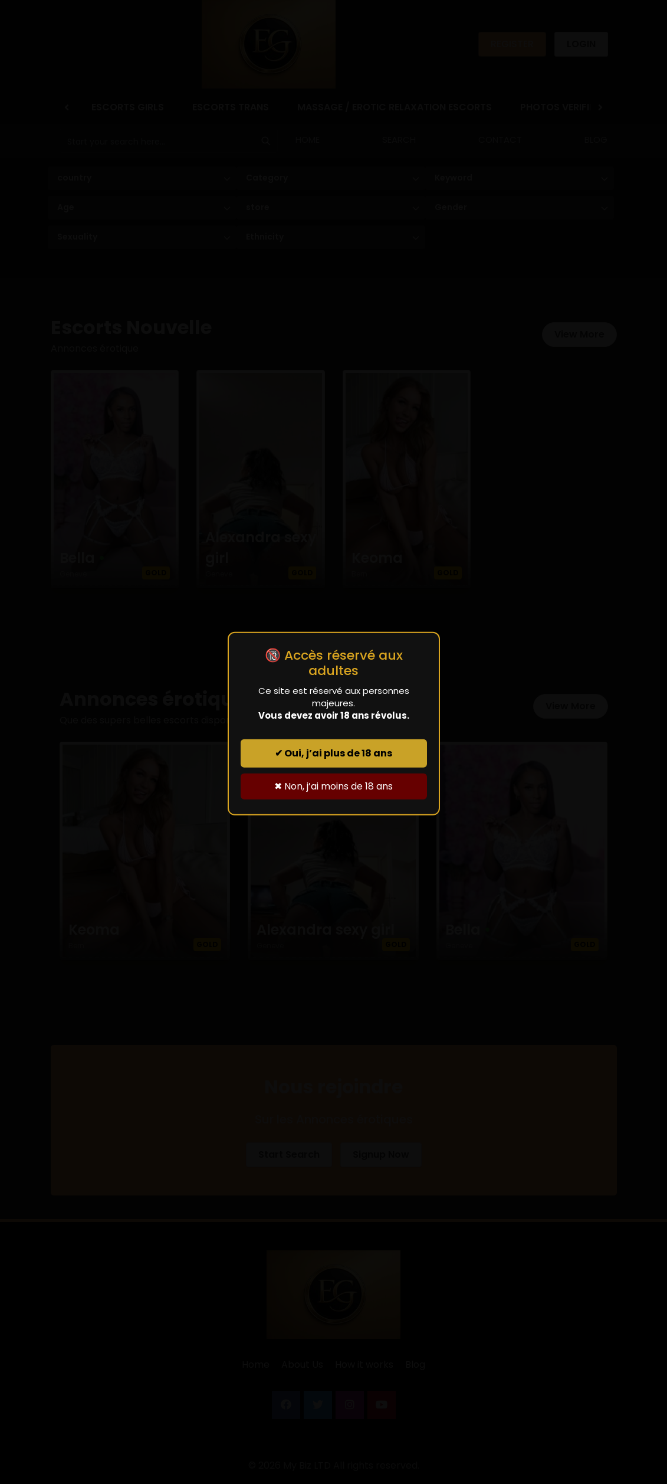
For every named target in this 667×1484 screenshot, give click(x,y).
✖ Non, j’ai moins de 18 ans (333, 786)
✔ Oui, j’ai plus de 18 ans (333, 753)
